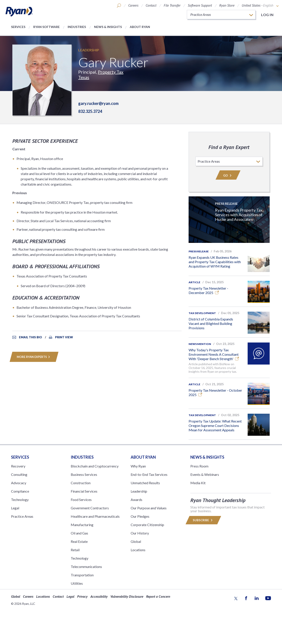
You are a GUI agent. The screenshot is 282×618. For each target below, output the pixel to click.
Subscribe (203, 520)
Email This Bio (30, 337)
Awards (136, 499)
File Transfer (172, 5)
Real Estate (79, 541)
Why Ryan (138, 466)
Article (194, 282)
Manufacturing (82, 525)
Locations (138, 550)
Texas (83, 77)
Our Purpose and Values (149, 508)
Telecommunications (86, 566)
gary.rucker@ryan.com (98, 103)
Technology (20, 499)
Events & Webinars (204, 474)
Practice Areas (22, 516)
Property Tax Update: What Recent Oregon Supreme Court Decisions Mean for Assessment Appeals (215, 425)
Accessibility (99, 596)
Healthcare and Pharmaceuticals (95, 516)
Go (228, 175)
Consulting (19, 474)
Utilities (77, 583)
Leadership (88, 50)
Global (136, 541)
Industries (77, 27)
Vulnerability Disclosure (126, 596)
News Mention (200, 344)
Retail (75, 550)
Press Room (199, 466)
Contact (151, 5)
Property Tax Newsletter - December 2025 (208, 290)
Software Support (200, 5)
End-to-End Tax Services (149, 474)
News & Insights (108, 27)
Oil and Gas (79, 533)
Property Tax (110, 71)
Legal (15, 508)
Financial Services (84, 491)
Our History (140, 533)
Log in (267, 15)
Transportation (82, 575)
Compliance (20, 491)
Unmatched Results (145, 483)
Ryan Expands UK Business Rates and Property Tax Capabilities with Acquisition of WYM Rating (215, 261)
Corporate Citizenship (147, 525)
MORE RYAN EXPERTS (34, 357)
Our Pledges (140, 516)
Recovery (18, 466)
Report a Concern (158, 596)
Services (18, 27)
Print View (64, 337)
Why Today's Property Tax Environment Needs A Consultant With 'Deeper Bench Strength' (214, 354)
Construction (81, 483)
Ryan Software (46, 27)
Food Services (81, 499)
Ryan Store (226, 5)
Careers (133, 5)
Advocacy (18, 483)
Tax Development (202, 313)
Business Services (84, 474)
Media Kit (198, 483)
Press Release (199, 251)
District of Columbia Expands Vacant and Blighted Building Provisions (211, 323)
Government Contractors (90, 508)
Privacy (82, 596)
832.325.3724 (90, 111)
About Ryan (140, 27)
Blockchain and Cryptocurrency (95, 466)
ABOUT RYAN (143, 457)
